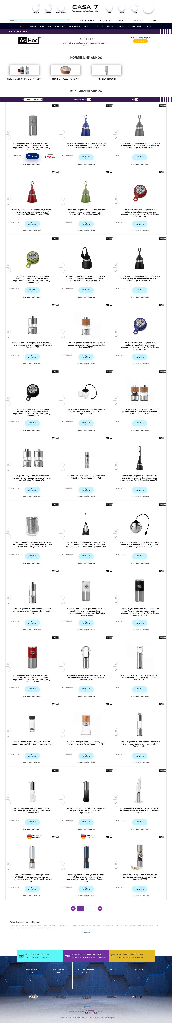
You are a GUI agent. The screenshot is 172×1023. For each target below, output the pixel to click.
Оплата (121, 20)
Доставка (154, 20)
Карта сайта (87, 1006)
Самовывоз (138, 20)
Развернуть (86, 932)
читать (140, 41)
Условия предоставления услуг (104, 1017)
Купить (34, 156)
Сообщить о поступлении (86, 157)
